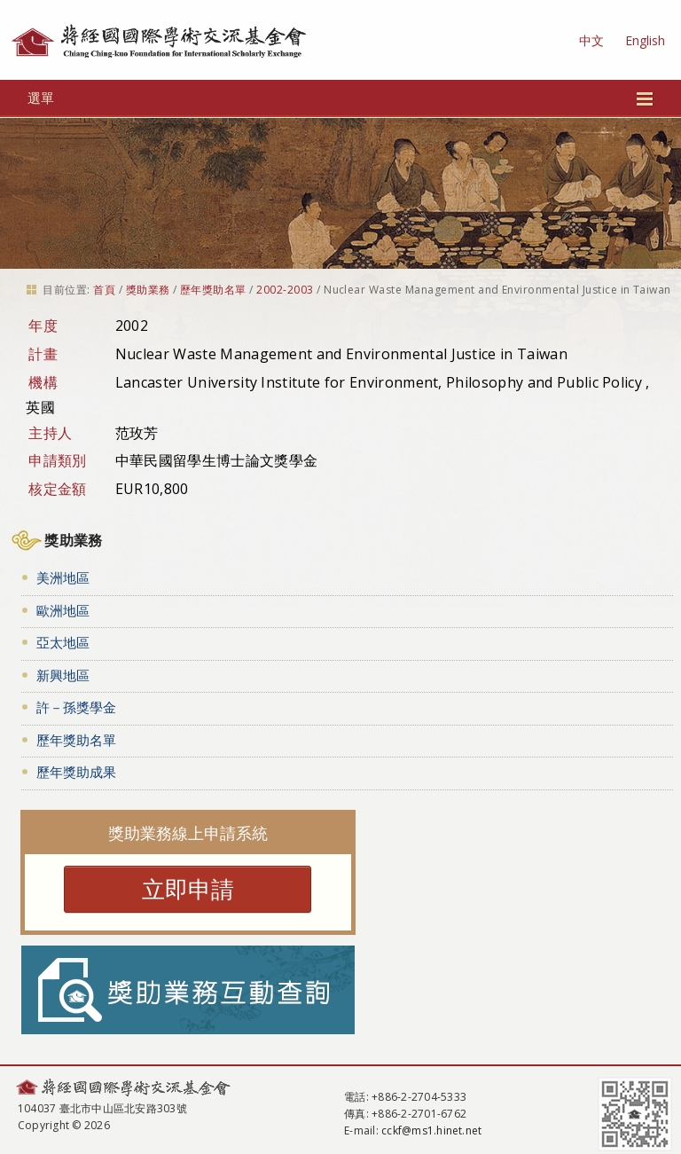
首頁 (104, 289)
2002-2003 (284, 289)
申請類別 (57, 460)
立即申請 (188, 889)
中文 (591, 40)
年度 (43, 325)
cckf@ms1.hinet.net (431, 1130)
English (645, 40)
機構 (43, 382)
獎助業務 (148, 289)
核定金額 (57, 488)
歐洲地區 (63, 610)
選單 (340, 97)
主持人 (50, 433)
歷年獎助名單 (213, 289)
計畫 (43, 354)
